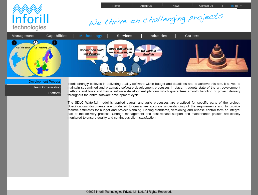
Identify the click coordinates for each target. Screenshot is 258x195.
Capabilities (56, 36)
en (231, 5)
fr (240, 5)
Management (23, 36)
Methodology (90, 36)
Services (124, 36)
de (236, 5)
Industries (158, 36)
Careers (192, 36)
